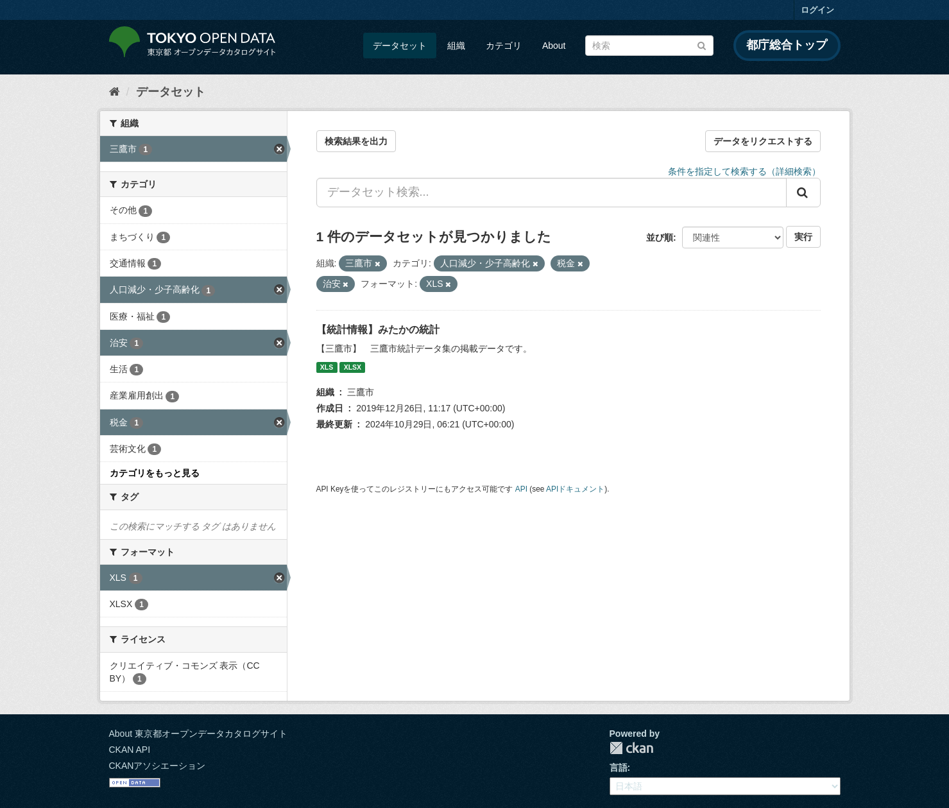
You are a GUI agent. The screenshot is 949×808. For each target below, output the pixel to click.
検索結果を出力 (356, 141)
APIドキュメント (575, 489)
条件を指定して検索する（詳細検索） (744, 171)
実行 (803, 237)
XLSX (352, 367)
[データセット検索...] (551, 192)
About (554, 45)
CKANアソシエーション (157, 766)
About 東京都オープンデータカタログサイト (198, 733)
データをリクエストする (763, 141)
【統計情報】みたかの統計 (378, 329)
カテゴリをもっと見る (155, 473)
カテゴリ (504, 45)
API (521, 489)
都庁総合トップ (786, 45)
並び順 (659, 237)
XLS (326, 367)
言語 (619, 767)
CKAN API (130, 749)
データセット (400, 45)
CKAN (631, 748)
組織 (456, 45)
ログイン (817, 10)
